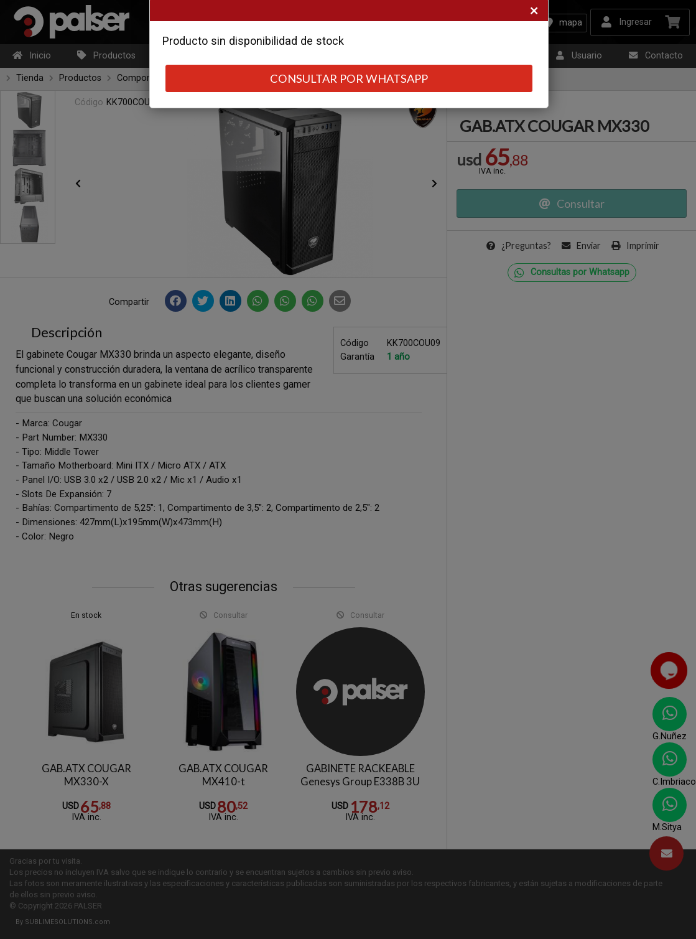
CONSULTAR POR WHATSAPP (349, 78)
